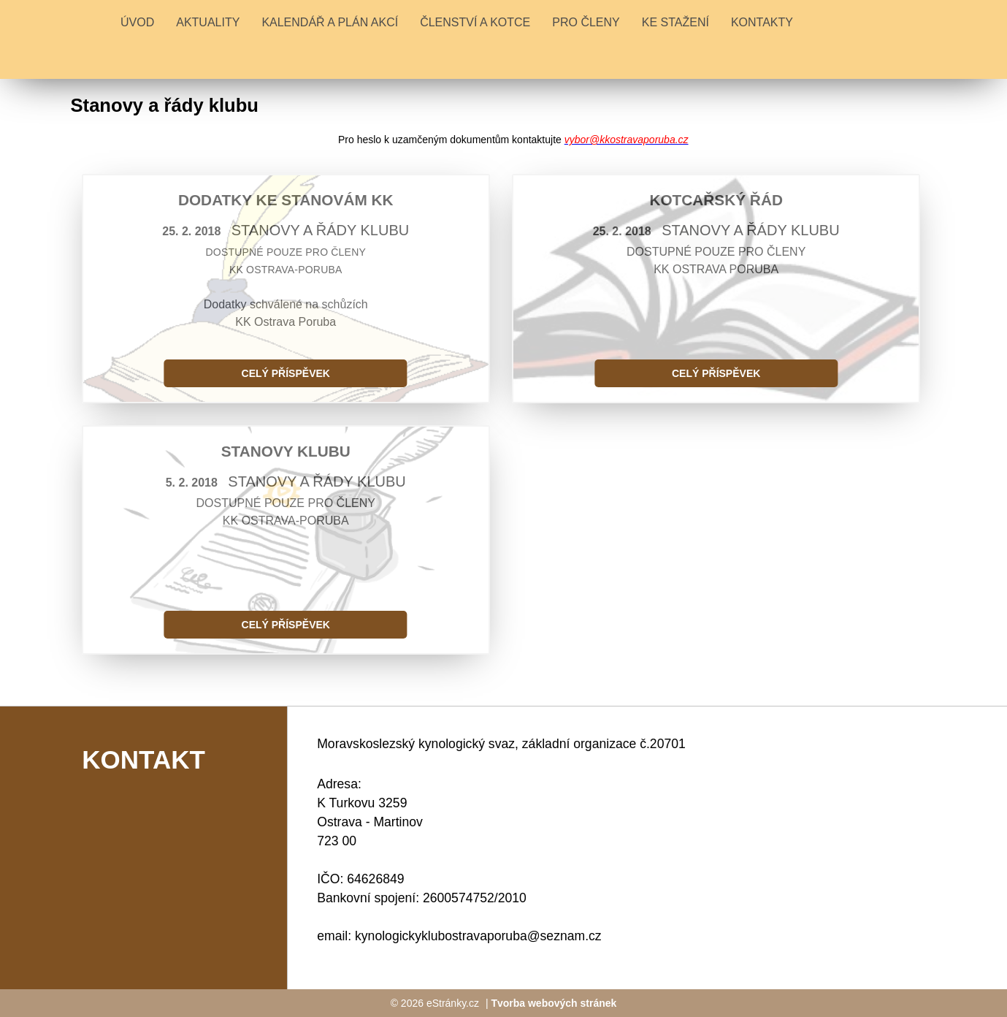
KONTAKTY (762, 22)
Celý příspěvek (286, 373)
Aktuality (208, 22)
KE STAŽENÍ (675, 22)
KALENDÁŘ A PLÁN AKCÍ (329, 22)
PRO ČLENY (585, 22)
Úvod (137, 22)
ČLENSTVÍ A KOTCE (475, 22)
